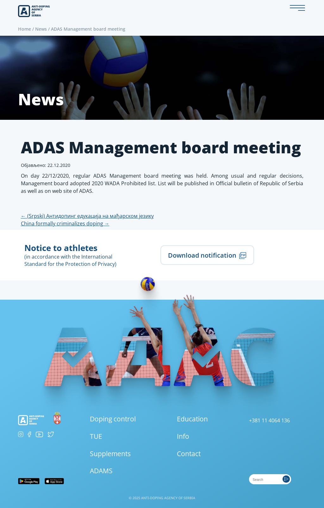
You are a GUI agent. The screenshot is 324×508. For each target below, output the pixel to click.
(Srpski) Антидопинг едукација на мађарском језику (87, 215)
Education (192, 418)
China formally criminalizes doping (65, 223)
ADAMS (101, 470)
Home (24, 29)
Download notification (207, 255)
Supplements (110, 453)
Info (183, 436)
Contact (189, 453)
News (41, 29)
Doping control (113, 418)
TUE (96, 436)
